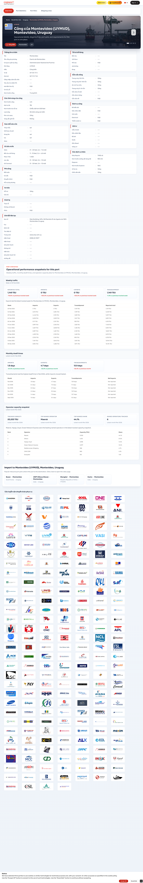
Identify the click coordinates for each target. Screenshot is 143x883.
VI (126, 3)
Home (8, 20)
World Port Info (16, 20)
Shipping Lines (46, 11)
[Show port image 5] (135, 43)
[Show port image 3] (131, 43)
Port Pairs (33, 11)
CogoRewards (114, 3)
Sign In (135, 3)
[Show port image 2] (130, 43)
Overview (8, 11)
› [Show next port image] (133, 32)
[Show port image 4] (133, 43)
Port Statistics (21, 11)
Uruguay (25, 20)
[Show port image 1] (128, 43)
